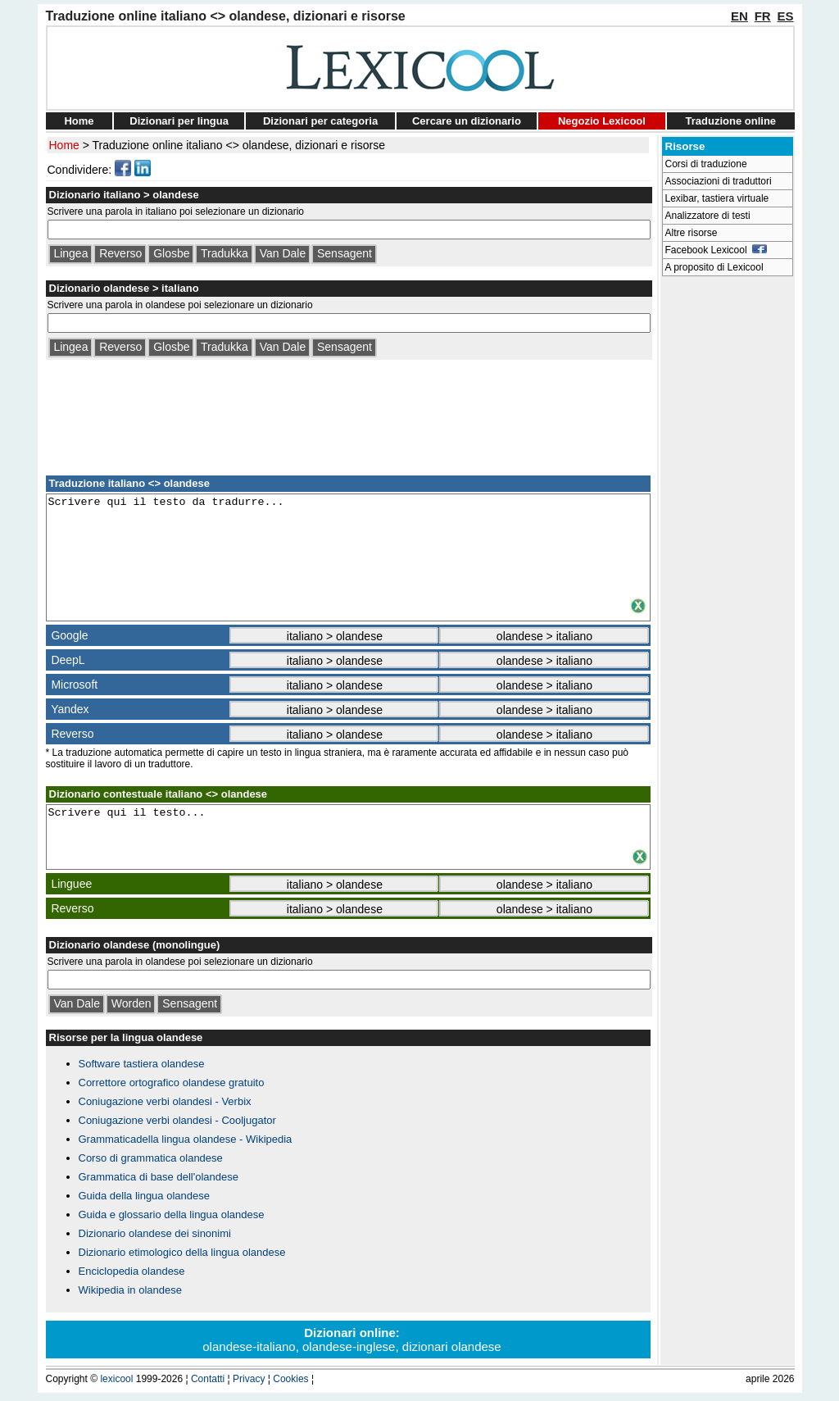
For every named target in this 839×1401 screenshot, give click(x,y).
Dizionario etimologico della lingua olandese (182, 1252)
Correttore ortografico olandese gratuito (172, 1082)
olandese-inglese (348, 1346)
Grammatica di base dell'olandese (158, 1177)
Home (78, 121)
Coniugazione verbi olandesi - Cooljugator (177, 1120)
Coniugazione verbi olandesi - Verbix (165, 1101)
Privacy (249, 1379)
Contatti (207, 1379)
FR (763, 16)
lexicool (116, 1379)
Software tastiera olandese (142, 1064)
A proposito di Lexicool (714, 267)
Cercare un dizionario (466, 121)
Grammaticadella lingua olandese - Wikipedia (186, 1139)
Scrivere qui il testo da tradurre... (348, 545)
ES (785, 16)
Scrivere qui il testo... (348, 826)
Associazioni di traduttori (718, 181)
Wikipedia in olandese (130, 1290)
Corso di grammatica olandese (151, 1158)
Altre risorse (691, 233)
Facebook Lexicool (716, 250)
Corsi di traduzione (706, 164)
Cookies (290, 1379)
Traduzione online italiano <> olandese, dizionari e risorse (239, 145)
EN (739, 16)
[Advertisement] (348, 415)
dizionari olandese (451, 1346)
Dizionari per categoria (320, 121)
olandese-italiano (248, 1346)
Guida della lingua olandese (144, 1195)
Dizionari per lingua (179, 121)
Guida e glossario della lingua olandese (172, 1214)
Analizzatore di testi (708, 215)
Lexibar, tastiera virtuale (717, 198)
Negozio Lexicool (602, 121)
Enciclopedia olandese (132, 1271)
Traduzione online (731, 121)
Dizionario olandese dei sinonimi (155, 1233)
